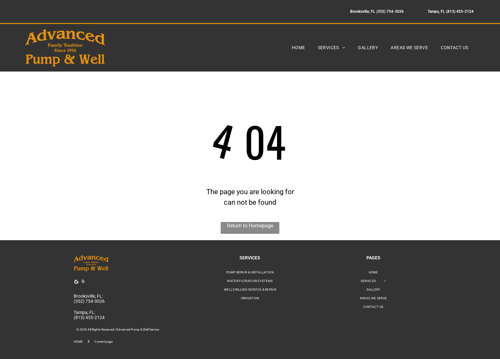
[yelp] (82, 282)
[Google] (76, 282)
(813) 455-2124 (89, 317)
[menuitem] (298, 47)
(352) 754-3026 (89, 301)
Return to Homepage (250, 226)
